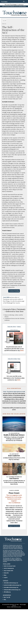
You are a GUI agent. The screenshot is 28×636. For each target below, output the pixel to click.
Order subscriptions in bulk (14, 391)
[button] (14, 327)
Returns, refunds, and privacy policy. (14, 606)
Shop (5, 575)
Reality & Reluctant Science (14, 435)
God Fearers (14, 478)
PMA (5, 599)
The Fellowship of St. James (13, 604)
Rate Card (6, 597)
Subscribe (6, 573)
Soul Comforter (14, 456)
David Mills (6, 297)
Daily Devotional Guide (9, 566)
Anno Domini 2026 (8, 570)
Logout (5, 577)
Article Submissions (9, 568)
